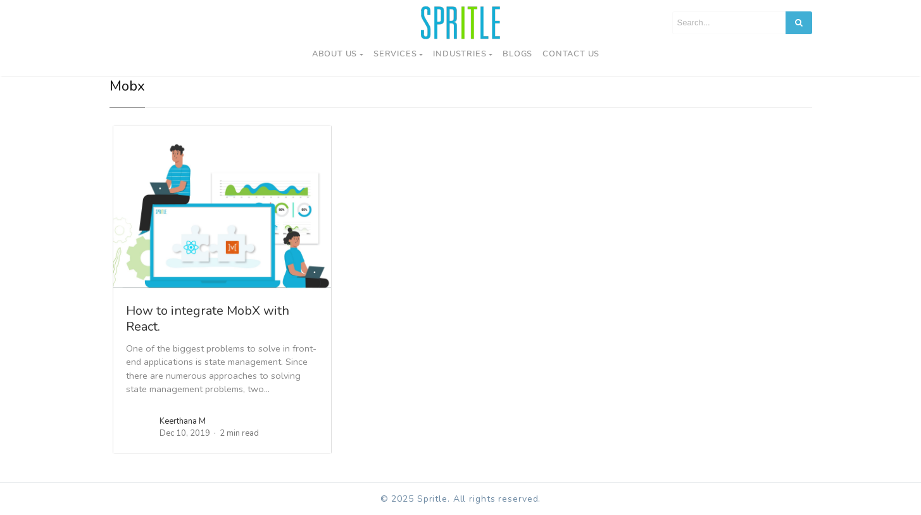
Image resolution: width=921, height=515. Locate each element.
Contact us (570, 54)
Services (395, 54)
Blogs (517, 54)
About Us (334, 54)
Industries (459, 54)
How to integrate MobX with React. (207, 318)
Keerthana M (183, 421)
